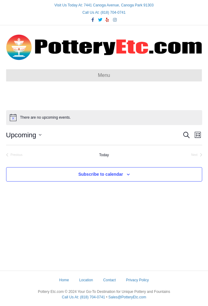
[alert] (104, 117)
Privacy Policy (137, 280)
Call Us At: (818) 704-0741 (104, 12)
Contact (109, 280)
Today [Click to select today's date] (104, 155)
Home (64, 280)
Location (86, 280)
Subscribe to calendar (100, 174)
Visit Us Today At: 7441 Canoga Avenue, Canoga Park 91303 (104, 5)
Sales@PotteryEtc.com (127, 297)
